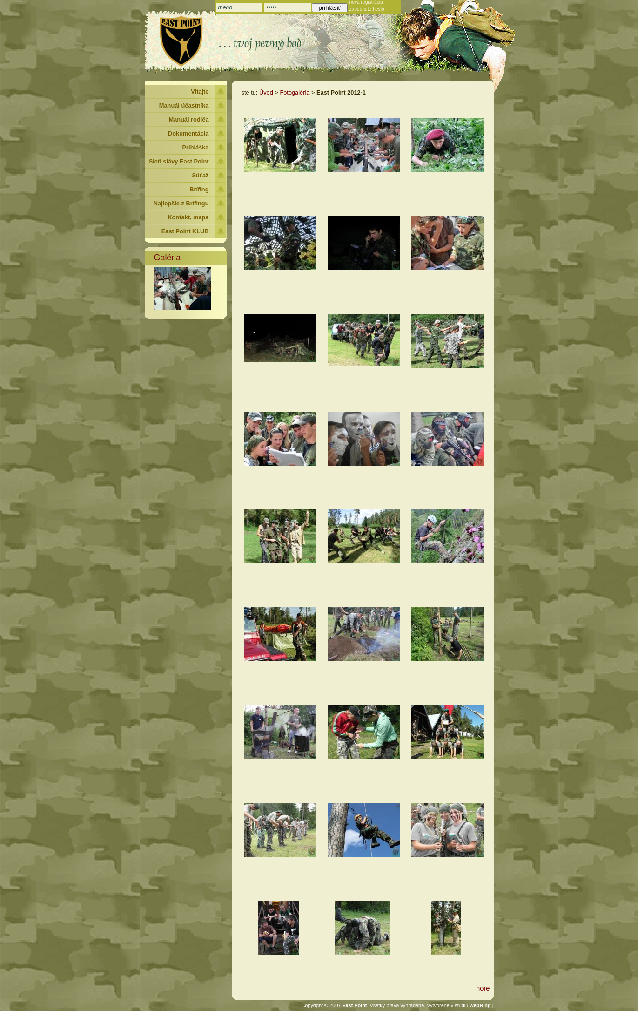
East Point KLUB (185, 231)
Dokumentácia (188, 133)
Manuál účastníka (184, 105)
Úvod (266, 92)
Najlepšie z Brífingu (181, 203)
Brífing (198, 189)
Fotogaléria (294, 92)
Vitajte (199, 91)
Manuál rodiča (188, 119)
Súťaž (200, 175)
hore (483, 988)
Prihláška (195, 147)
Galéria (167, 257)
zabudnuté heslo (366, 9)
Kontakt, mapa (188, 217)
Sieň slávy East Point (179, 161)
